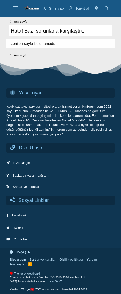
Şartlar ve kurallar (43, 259)
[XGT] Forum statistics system (36, 281)
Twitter (18, 228)
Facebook (19, 215)
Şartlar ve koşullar (26, 187)
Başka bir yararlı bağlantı (31, 175)
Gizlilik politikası (71, 259)
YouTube (20, 239)
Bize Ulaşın (21, 163)
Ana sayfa (17, 264)
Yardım (91, 259)
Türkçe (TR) (21, 252)
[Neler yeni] (97, 8)
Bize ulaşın (18, 259)
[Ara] (107, 8)
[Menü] (15, 8)
